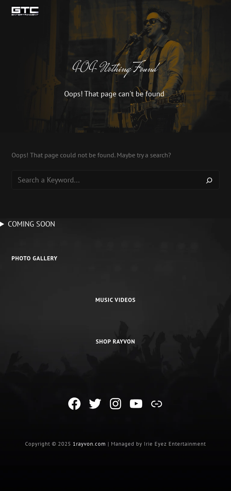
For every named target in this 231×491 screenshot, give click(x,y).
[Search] (209, 180)
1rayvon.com (89, 443)
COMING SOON (31, 224)
